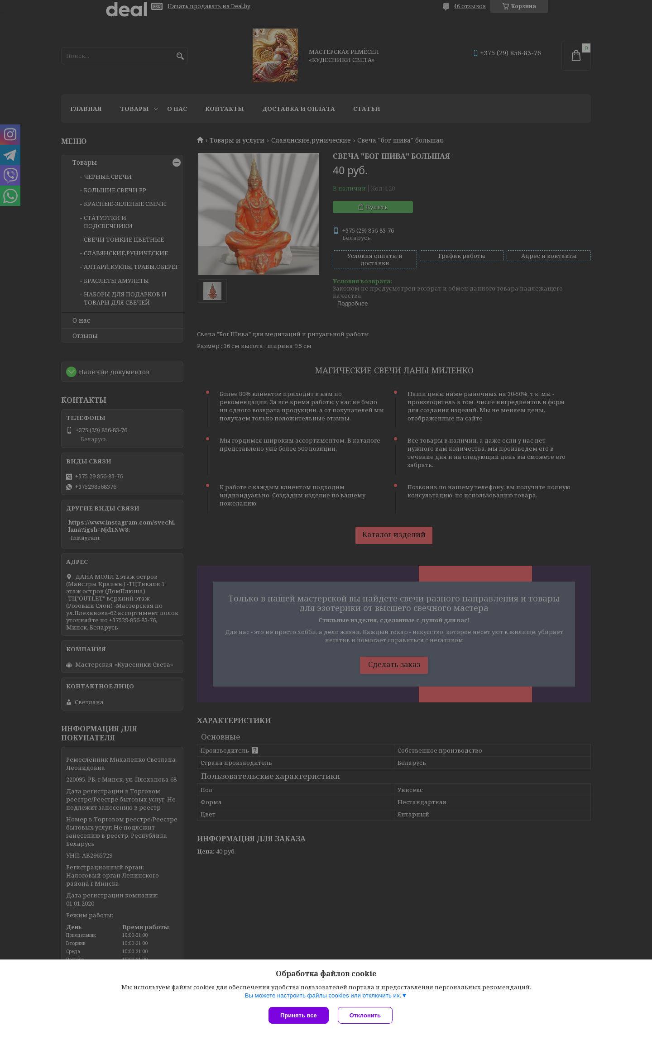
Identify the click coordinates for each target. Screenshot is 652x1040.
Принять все (298, 1015)
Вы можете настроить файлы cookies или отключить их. (322, 995)
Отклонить (365, 1015)
